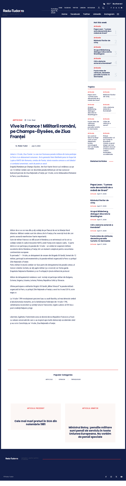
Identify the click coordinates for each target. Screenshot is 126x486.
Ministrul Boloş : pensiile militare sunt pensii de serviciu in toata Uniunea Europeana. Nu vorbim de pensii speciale (90, 432)
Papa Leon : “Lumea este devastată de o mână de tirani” (102, 31)
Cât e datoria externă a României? (103, 62)
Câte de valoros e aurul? (107, 123)
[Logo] (22, 458)
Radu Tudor (23, 146)
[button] (103, 7)
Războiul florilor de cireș (102, 41)
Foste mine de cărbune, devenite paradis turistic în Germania (102, 74)
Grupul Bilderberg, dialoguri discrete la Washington (103, 52)
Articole (17, 120)
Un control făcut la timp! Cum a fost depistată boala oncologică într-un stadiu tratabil (93, 142)
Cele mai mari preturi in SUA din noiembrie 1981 (35, 423)
